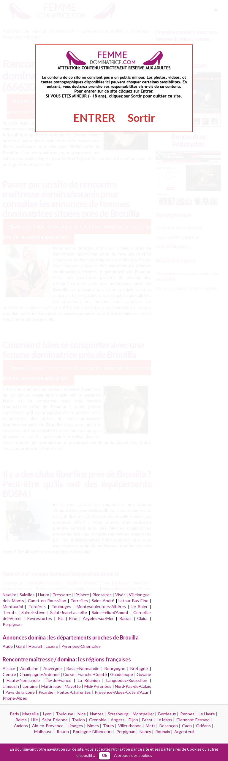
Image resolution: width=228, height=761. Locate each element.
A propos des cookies (133, 755)
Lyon (47, 713)
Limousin (11, 686)
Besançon (168, 725)
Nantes (97, 713)
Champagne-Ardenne (40, 674)
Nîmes (93, 725)
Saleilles (27, 594)
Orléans (203, 725)
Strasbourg (118, 713)
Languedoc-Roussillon (126, 680)
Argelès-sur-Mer (98, 618)
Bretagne (139, 668)
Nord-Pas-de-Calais (133, 686)
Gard (20, 646)
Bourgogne (114, 668)
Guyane (144, 674)
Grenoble (98, 719)
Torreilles (79, 600)
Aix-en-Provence (48, 725)
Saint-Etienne (55, 719)
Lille (34, 719)
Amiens (21, 725)
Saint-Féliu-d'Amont (110, 612)
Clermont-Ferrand (193, 719)
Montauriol (13, 606)
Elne (73, 618)
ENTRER (94, 117)
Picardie (46, 692)
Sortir (141, 117)
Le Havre (207, 713)
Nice (81, 713)
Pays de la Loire (20, 692)
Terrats (10, 612)
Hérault (35, 646)
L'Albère (82, 594)
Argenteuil (184, 731)
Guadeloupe (121, 674)
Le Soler (140, 606)
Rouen (63, 731)
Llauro (43, 594)
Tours (108, 725)
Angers (117, 719)
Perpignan (12, 624)
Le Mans (164, 719)
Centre (9, 674)
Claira (142, 618)
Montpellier (143, 713)
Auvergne (52, 668)
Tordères (37, 606)
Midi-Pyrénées (97, 686)
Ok (104, 755)
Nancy (145, 731)
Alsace (9, 668)
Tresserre (62, 594)
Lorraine (30, 686)
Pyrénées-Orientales (81, 646)
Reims (21, 719)
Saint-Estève (33, 612)
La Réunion (89, 680)
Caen (187, 725)
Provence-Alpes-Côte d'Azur (121, 692)
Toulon (78, 719)
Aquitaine (29, 668)
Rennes (187, 713)
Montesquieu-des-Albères (101, 606)
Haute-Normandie (23, 680)
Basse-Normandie (82, 668)
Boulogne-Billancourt (92, 731)
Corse (68, 674)
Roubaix (162, 731)
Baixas (126, 618)
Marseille (30, 713)
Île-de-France (58, 680)
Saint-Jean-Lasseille (68, 612)
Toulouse (64, 713)
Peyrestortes (39, 618)
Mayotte (73, 686)
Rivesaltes (102, 594)
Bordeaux (167, 713)
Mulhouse (43, 731)
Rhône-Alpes (15, 698)
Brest (147, 719)
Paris (14, 713)
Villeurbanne (130, 725)
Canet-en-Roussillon (47, 600)
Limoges (75, 725)
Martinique (51, 686)
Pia (61, 618)
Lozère (52, 646)
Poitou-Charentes (74, 692)
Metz (150, 725)
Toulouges (61, 606)
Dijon (133, 719)
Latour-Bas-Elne (133, 600)
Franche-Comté (92, 674)
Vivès (120, 594)
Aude (8, 646)
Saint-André (103, 600)
